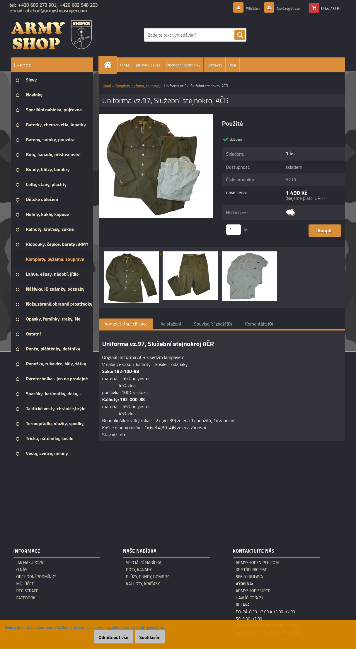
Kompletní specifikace (126, 323)
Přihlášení (242, 7)
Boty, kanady (139, 570)
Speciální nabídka (143, 563)
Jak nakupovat (148, 65)
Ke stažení (171, 323)
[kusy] (233, 229)
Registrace (27, 591)
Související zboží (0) (213, 323)
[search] (239, 35)
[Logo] (51, 35)
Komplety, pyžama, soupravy (138, 86)
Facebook (26, 598)
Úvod (107, 86)
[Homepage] (110, 64)
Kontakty (214, 65)
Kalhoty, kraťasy (143, 584)
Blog (232, 65)
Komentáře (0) (259, 323)
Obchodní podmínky (183, 65)
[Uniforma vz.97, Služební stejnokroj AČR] (156, 116)
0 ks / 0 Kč (331, 7)
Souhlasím (147, 637)
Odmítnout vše (105, 637)
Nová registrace (284, 7)
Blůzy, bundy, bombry (147, 577)
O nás (125, 65)
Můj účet (25, 584)
